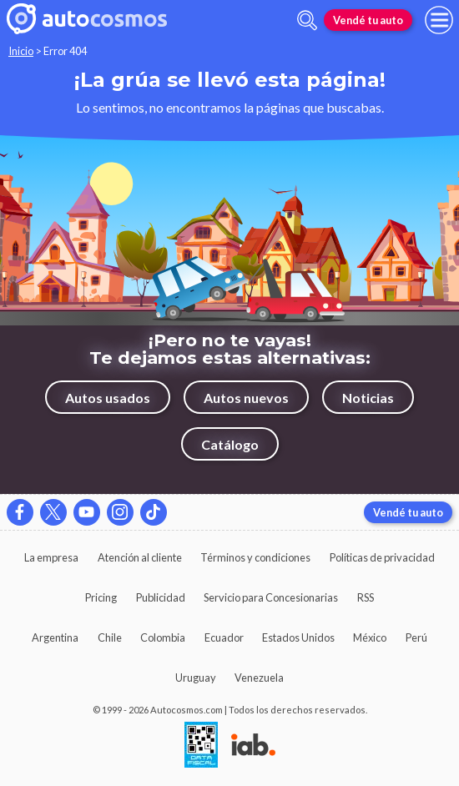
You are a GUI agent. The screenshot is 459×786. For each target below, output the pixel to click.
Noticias (368, 398)
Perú (416, 637)
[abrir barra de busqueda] (307, 20)
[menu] (439, 20)
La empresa (51, 557)
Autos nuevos (246, 398)
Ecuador (224, 637)
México (369, 637)
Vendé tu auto (368, 20)
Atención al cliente (140, 557)
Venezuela (259, 677)
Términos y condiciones (255, 557)
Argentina (55, 637)
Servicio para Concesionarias (271, 597)
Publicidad (160, 597)
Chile (110, 637)
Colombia (162, 637)
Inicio (20, 51)
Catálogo (230, 444)
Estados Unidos (298, 637)
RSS (365, 597)
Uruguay (195, 677)
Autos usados (107, 398)
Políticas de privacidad (382, 557)
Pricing (101, 597)
